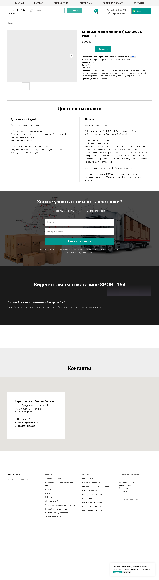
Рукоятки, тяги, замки (93, 557)
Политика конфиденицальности (132, 551)
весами (72, 559)
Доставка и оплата (113, 3)
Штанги (49, 551)
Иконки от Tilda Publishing (129, 554)
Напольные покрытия (93, 565)
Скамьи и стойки (53, 555)
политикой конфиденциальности (79, 252)
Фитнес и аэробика (92, 537)
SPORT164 (16, 9)
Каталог (38, 3)
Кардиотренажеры (54, 571)
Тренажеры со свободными (57, 559)
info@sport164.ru (116, 13)
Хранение (88, 553)
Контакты (138, 3)
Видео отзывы (62, 3)
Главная (19, 3)
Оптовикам (86, 3)
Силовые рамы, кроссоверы (57, 567)
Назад (10, 23)
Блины (48, 548)
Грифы (49, 544)
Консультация (143, 11)
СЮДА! (133, 57)
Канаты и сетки (90, 545)
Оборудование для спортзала (96, 541)
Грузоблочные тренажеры (57, 563)
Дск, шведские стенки (93, 549)
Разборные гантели (54, 533)
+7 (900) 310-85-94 (116, 9)
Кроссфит (88, 533)
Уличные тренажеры (92, 561)
